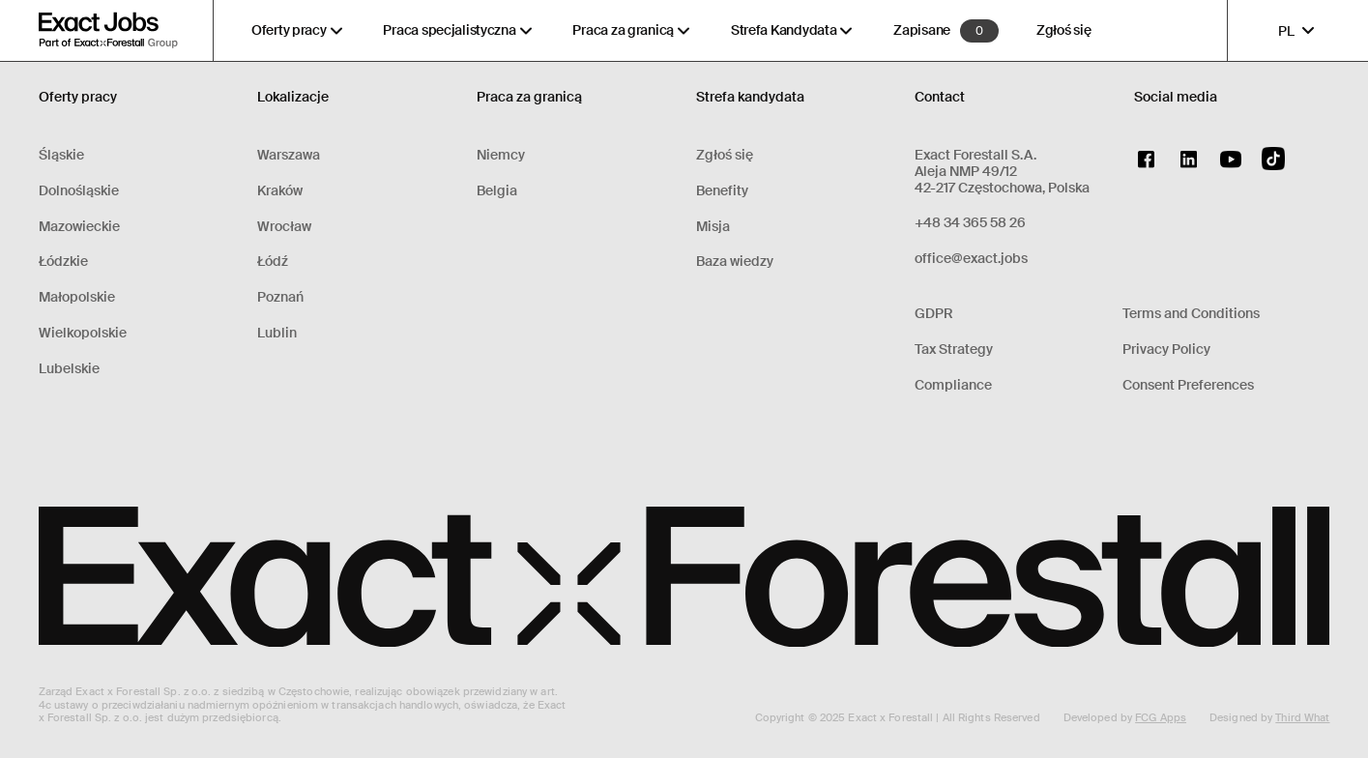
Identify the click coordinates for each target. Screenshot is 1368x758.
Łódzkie (63, 261)
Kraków (280, 191)
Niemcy (501, 155)
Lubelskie (69, 369)
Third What (1302, 717)
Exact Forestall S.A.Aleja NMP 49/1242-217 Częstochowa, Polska (1002, 171)
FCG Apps (1160, 717)
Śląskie (61, 155)
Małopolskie (77, 297)
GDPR (934, 314)
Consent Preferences (1188, 385)
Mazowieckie (79, 227)
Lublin (277, 333)
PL (1298, 30)
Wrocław (284, 227)
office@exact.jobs (971, 258)
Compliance (953, 385)
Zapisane (921, 30)
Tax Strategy (954, 349)
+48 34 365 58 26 (970, 223)
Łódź (272, 261)
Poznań (280, 297)
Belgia (497, 191)
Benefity (722, 191)
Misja (713, 227)
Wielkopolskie (83, 333)
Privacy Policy (1166, 349)
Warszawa (288, 155)
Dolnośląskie (79, 191)
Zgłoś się (1063, 30)
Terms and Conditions (1191, 314)
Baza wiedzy (734, 261)
